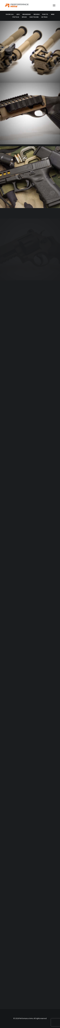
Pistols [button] (15, 17)
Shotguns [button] (33, 17)
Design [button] (36, 14)
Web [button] (52, 14)
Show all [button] (10, 14)
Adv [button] (18, 14)
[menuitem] (10, 14)
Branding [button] (27, 14)
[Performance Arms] (17, 5)
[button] (54, 5)
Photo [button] (45, 14)
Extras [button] (44, 17)
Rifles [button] (24, 17)
